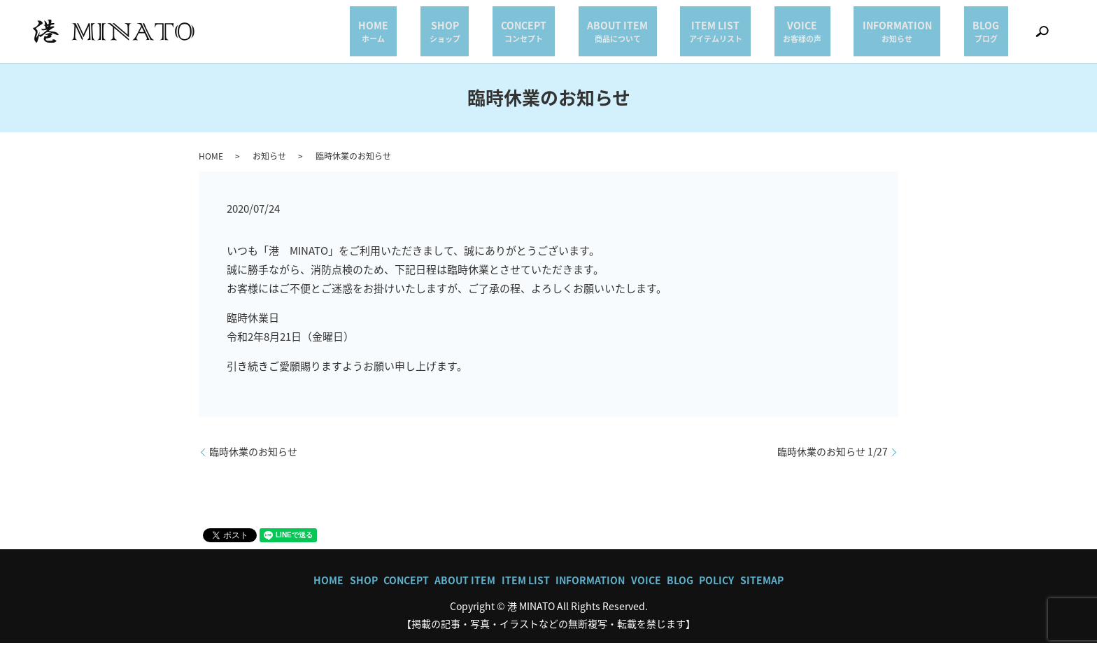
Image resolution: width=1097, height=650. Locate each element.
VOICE (845, 34)
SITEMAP (762, 586)
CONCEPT (619, 34)
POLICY (716, 586)
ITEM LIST (776, 34)
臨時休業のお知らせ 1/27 (832, 458)
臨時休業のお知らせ (253, 458)
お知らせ (269, 162)
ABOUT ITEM (695, 34)
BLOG (995, 34)
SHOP (557, 34)
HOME (503, 34)
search (1041, 35)
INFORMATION (923, 34)
